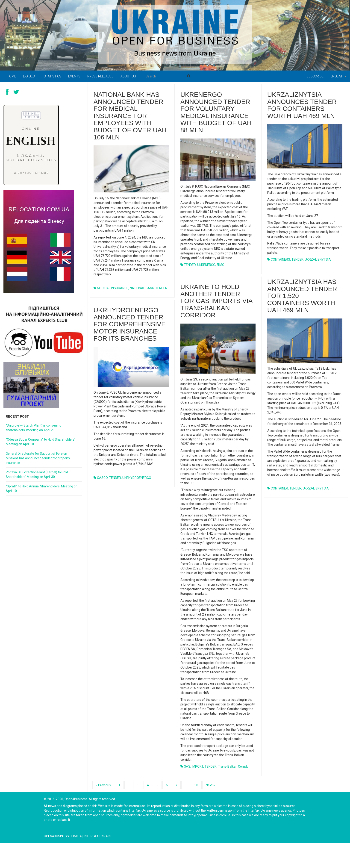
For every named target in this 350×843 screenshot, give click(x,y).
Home (11, 76)
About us (128, 76)
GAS (187, 766)
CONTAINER (279, 488)
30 (196, 785)
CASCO (102, 478)
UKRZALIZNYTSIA (318, 259)
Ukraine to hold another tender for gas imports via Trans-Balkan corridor (216, 301)
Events (74, 76)
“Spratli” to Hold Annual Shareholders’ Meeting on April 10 (41, 488)
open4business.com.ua (63, 836)
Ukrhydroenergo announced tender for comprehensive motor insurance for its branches (130, 324)
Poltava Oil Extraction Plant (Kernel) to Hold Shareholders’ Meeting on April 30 (37, 474)
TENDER (161, 288)
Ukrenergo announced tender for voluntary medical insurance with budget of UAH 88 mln (216, 112)
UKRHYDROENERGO (136, 478)
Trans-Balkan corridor (234, 766)
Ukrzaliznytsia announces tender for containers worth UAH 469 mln (302, 105)
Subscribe (315, 76)
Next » (210, 785)
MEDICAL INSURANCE (112, 288)
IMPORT (197, 766)
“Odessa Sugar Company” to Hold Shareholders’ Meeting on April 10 (40, 442)
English (338, 76)
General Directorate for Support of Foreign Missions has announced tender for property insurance (38, 458)
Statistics (52, 76)
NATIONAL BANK (142, 288)
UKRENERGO (206, 265)
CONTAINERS (280, 259)
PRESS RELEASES (100, 76)
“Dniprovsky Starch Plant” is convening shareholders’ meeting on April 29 (33, 428)
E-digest (30, 76)
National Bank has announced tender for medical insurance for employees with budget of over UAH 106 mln (130, 116)
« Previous (103, 785)
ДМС (220, 265)
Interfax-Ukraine (98, 836)
